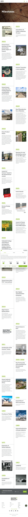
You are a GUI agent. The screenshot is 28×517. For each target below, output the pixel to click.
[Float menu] (26, 505)
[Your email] (19, 491)
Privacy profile (3, 507)
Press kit (11, 505)
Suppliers (19, 505)
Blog (10, 506)
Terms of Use (13, 514)
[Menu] (26, 1)
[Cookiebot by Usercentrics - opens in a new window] (24, 250)
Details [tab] (14, 252)
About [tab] (23, 252)
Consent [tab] (5, 252)
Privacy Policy (16, 514)
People (2, 506)
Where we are (3, 505)
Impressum (11, 514)
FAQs (18, 506)
